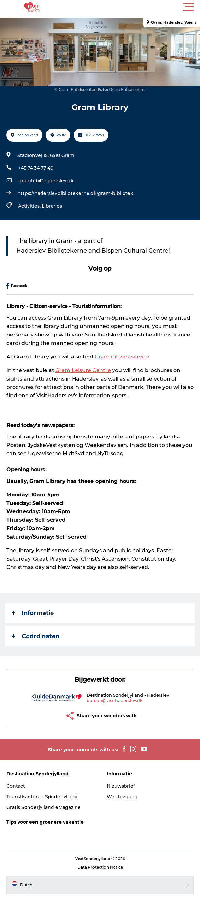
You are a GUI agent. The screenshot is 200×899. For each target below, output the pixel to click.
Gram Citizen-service (122, 357)
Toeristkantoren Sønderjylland (42, 797)
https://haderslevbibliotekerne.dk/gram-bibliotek (75, 193)
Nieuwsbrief (121, 786)
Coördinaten (35, 636)
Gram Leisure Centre (83, 370)
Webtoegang (122, 797)
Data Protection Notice (100, 867)
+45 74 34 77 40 (35, 168)
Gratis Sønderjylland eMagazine (43, 807)
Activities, (30, 206)
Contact (15, 786)
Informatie (33, 613)
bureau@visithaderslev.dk (115, 700)
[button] (129, 7)
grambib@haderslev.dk (46, 181)
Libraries (52, 206)
